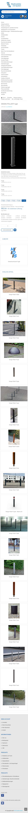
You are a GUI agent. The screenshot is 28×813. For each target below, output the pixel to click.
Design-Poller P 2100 (14, 576)
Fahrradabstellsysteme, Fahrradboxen (10, 776)
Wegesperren (5, 784)
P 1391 (2, 180)
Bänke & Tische (5, 44)
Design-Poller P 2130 (14, 359)
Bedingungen (5, 740)
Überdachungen (5, 63)
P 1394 (2, 194)
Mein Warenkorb (6, 727)
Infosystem (3, 72)
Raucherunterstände (6, 42)
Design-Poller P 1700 (14, 598)
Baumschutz (4, 83)
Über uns (4, 737)
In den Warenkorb (7, 230)
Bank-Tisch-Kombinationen (7, 51)
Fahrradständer (4, 56)
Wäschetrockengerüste (6, 81)
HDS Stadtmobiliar (18, 810)
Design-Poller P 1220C (14, 446)
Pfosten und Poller (5, 26)
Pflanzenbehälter (5, 89)
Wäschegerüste (5, 786)
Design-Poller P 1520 (14, 642)
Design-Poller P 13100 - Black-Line (14, 511)
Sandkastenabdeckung (6, 90)
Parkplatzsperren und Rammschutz (9, 27)
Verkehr (3, 94)
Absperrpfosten (5, 760)
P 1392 (2, 185)
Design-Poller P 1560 (14, 555)
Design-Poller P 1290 (14, 707)
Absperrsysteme (5, 24)
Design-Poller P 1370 (14, 316)
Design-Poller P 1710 (14, 468)
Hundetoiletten (4, 38)
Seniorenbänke (4, 47)
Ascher (2, 36)
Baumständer (4, 85)
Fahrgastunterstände (6, 65)
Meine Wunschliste (6, 725)
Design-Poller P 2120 (14, 620)
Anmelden (4, 722)
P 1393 (2, 189)
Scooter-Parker (4, 60)
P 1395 (23, 200)
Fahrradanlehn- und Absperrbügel (10, 763)
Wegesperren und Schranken (8, 29)
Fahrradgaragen (5, 58)
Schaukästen (4, 76)
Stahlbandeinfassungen (6, 80)
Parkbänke (3, 45)
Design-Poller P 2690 (14, 294)
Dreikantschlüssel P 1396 (14, 261)
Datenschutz (5, 745)
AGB (3, 748)
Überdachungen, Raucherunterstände (10, 778)
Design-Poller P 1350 (14, 403)
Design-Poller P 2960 (14, 663)
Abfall (2, 33)
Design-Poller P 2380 (14, 490)
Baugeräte (3, 92)
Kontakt (4, 730)
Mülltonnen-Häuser (6, 40)
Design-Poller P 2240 (14, 338)
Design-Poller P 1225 (14, 424)
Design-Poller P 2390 (14, 381)
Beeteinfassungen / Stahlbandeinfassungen (11, 31)
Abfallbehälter (4, 35)
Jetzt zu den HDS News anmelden (10, 800)
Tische (2, 49)
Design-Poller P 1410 (14, 685)
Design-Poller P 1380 (14, 533)
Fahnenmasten (4, 74)
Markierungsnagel (5, 87)
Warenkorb (9, 16)
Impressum (4, 743)
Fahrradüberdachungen (7, 62)
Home (2, 22)
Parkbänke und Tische (7, 755)
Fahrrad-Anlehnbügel (6, 54)
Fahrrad (3, 53)
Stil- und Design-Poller (17, 99)
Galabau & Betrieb (5, 78)
